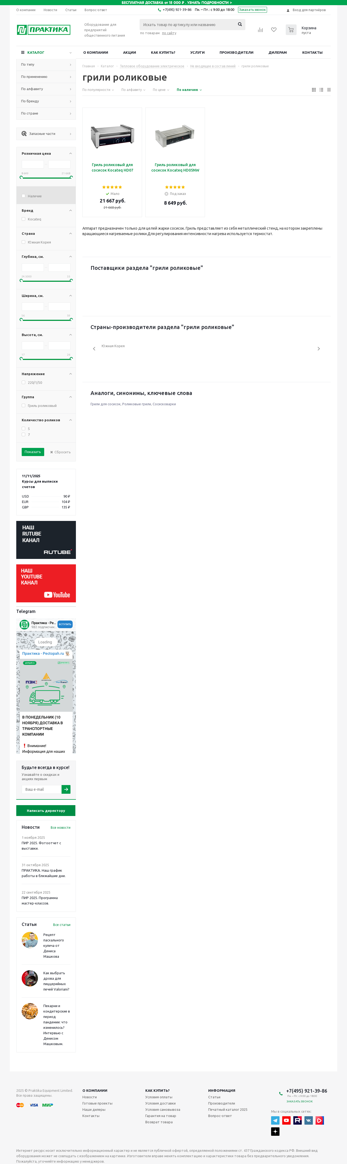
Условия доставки (160, 1103)
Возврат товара (159, 1122)
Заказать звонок (252, 9)
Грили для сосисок (106, 404)
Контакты (312, 52)
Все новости (60, 827)
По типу (27, 64)
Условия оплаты (158, 1097)
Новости (89, 1097)
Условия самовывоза (162, 1109)
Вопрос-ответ (220, 1116)
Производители (236, 52)
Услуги (197, 52)
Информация (221, 1090)
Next (319, 349)
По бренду (30, 101)
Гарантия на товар (160, 1116)
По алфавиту (32, 89)
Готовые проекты (97, 1103)
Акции (129, 52)
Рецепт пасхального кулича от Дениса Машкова (53, 945)
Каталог (35, 52)
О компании (95, 52)
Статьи (214, 1097)
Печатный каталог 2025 (228, 1109)
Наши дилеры (93, 1109)
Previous (94, 349)
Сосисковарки (164, 404)
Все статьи (61, 924)
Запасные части (38, 133)
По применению (34, 76)
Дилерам (277, 52)
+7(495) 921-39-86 (177, 9)
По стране (29, 113)
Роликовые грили (136, 404)
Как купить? (163, 52)
